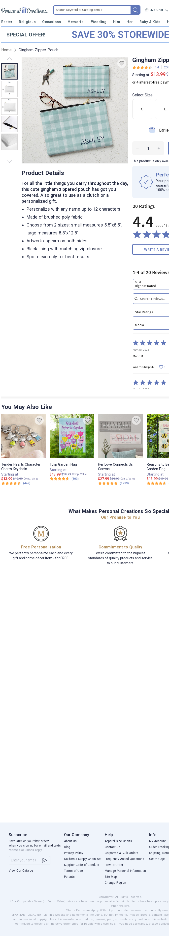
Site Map (111, 877)
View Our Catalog (21, 870)
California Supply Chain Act (82, 859)
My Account (157, 841)
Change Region (115, 882)
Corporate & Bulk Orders (121, 853)
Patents (69, 877)
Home (6, 50)
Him (116, 22)
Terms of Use (73, 871)
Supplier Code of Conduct (81, 865)
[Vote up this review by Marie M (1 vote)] (162, 367)
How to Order (114, 865)
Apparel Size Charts (118, 841)
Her (130, 22)
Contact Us (112, 847)
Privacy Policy (73, 853)
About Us (70, 841)
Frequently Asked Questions (124, 859)
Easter (6, 22)
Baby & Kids (150, 22)
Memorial (76, 22)
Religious (27, 22)
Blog (67, 847)
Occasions (51, 22)
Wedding (99, 22)
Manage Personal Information (125, 871)
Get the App (157, 859)
